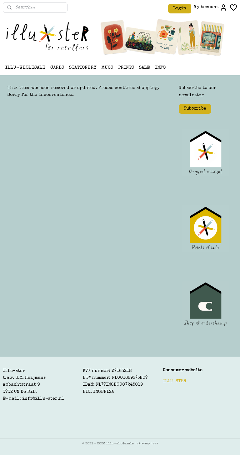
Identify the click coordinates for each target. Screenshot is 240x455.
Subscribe (195, 108)
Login (179, 8)
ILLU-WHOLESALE (25, 67)
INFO (160, 67)
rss (155, 443)
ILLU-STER (174, 381)
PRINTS (126, 67)
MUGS (107, 67)
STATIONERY (82, 67)
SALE (144, 67)
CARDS (57, 67)
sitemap (143, 443)
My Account (210, 7)
